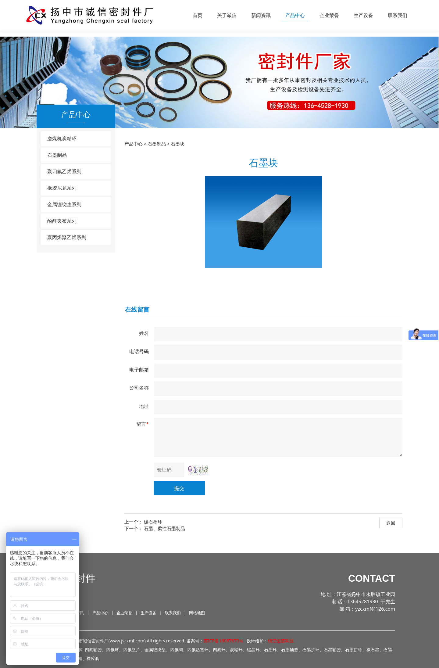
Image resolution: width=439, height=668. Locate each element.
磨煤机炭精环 (62, 138)
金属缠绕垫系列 (64, 204)
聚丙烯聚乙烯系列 (66, 237)
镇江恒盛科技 (281, 641)
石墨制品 (57, 155)
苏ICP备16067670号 (224, 641)
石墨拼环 (353, 649)
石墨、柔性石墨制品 (164, 528)
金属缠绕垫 (155, 649)
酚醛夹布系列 (62, 220)
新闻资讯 (261, 15)
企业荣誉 (329, 15)
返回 (390, 523)
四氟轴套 (93, 649)
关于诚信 (227, 15)
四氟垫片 (131, 649)
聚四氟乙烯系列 (64, 171)
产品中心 (295, 15)
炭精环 (236, 649)
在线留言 (137, 309)
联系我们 (397, 15)
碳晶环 (253, 649)
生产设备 (363, 15)
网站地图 (197, 613)
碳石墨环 (153, 522)
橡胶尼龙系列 (62, 188)
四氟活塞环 (198, 649)
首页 (197, 15)
